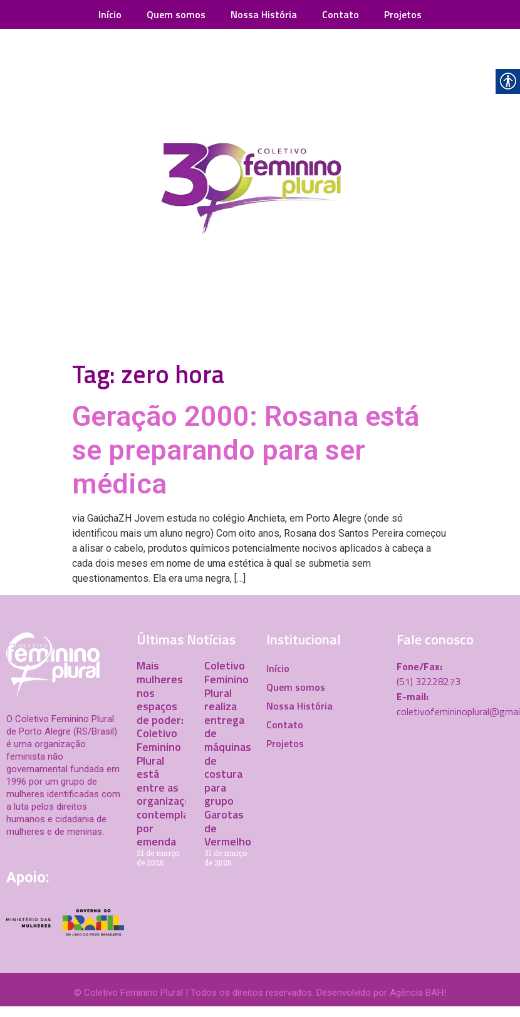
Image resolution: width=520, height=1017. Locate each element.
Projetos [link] (403, 14)
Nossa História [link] (264, 14)
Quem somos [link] (176, 14)
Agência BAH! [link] (418, 992)
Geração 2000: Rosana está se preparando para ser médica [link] (245, 450)
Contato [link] (340, 14)
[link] (260, 191)
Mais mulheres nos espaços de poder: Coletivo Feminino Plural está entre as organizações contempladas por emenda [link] (171, 753)
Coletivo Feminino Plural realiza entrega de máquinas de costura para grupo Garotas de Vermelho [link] (227, 753)
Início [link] (110, 14)
